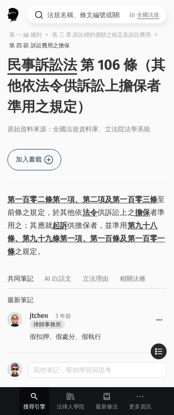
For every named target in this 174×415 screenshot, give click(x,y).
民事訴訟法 (42, 65)
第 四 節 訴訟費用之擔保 (39, 45)
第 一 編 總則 (25, 35)
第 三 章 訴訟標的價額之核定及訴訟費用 (101, 35)
